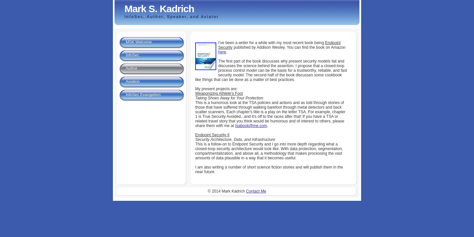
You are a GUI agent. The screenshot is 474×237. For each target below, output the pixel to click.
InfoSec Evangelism (143, 94)
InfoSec (132, 55)
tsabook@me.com (251, 125)
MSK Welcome (139, 42)
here (222, 52)
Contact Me (256, 191)
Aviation (133, 81)
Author (131, 68)
